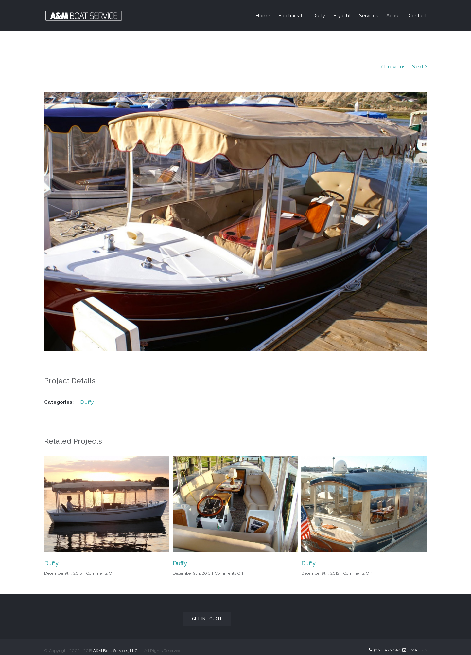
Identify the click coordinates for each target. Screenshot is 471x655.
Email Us (414, 649)
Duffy (87, 402)
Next (417, 67)
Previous (394, 67)
